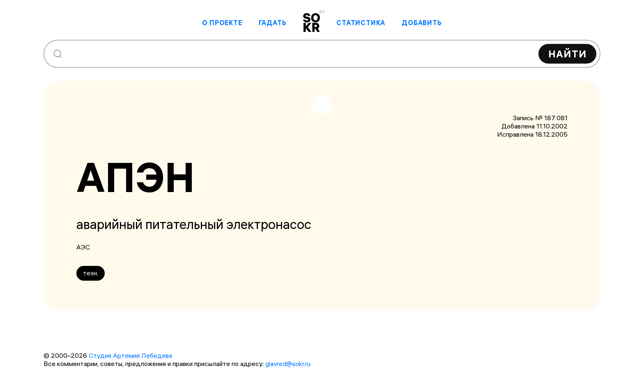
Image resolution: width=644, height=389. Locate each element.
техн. (90, 273)
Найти (567, 54)
